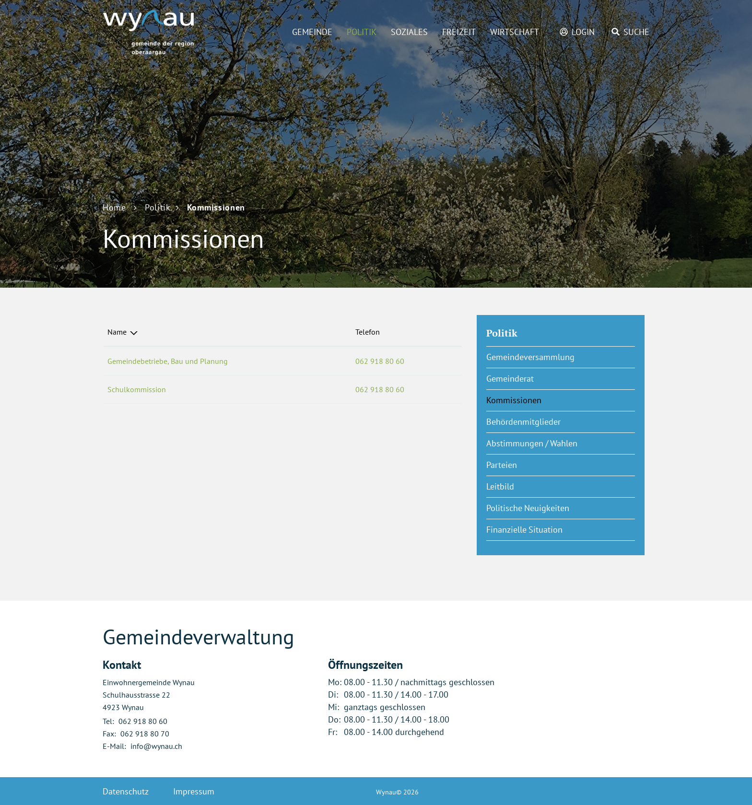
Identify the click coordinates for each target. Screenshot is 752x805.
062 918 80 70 (144, 733)
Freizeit (459, 31)
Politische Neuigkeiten (527, 507)
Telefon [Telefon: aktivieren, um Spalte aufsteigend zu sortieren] (367, 332)
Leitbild (500, 486)
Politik (361, 31)
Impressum (193, 791)
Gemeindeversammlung (530, 356)
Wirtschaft (514, 31)
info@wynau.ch (156, 746)
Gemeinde (312, 31)
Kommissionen (537, 400)
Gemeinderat (510, 378)
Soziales (409, 31)
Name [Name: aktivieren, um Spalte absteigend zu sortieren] (117, 332)
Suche (636, 31)
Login (583, 31)
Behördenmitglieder (523, 421)
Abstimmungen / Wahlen (531, 443)
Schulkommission (136, 389)
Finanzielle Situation (524, 529)
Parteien (501, 464)
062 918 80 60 (379, 361)
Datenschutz (126, 791)
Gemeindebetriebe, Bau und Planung (167, 361)
